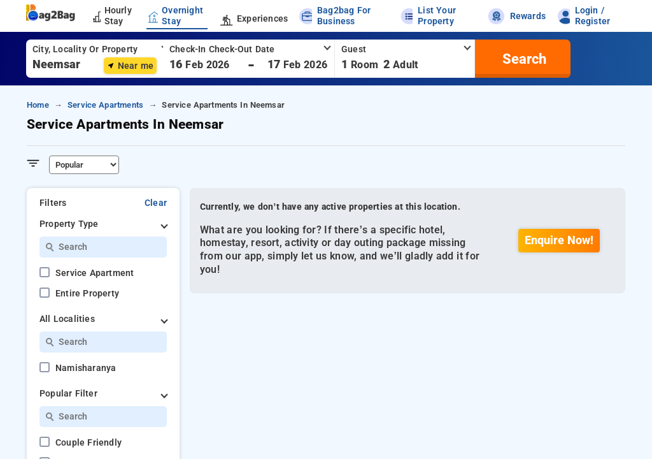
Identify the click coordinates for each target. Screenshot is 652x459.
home (38, 105)
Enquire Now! (559, 240)
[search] (522, 59)
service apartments (105, 105)
